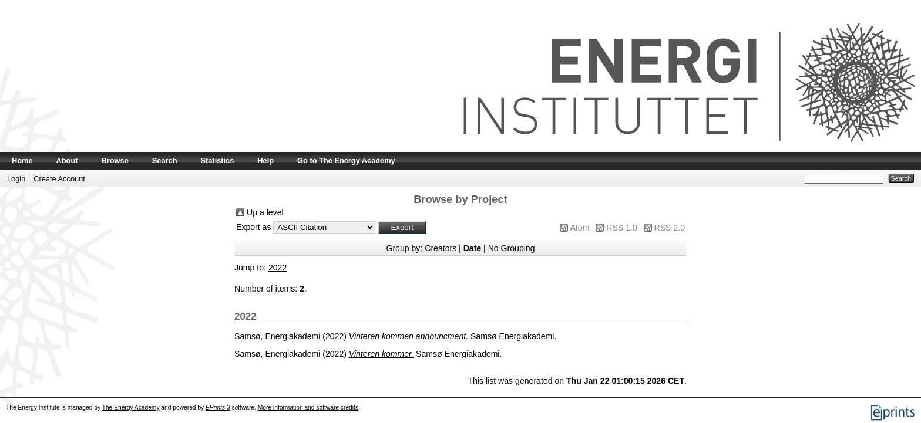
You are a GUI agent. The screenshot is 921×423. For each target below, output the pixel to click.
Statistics (217, 160)
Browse (115, 160)
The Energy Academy (131, 407)
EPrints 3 (218, 407)
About (67, 160)
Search (164, 160)
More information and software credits (308, 407)
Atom (580, 227)
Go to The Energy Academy (346, 160)
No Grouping (511, 248)
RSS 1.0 (621, 227)
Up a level (265, 212)
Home (22, 160)
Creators (440, 248)
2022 (277, 267)
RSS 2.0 (669, 227)
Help (265, 160)
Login (16, 178)
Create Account (59, 178)
